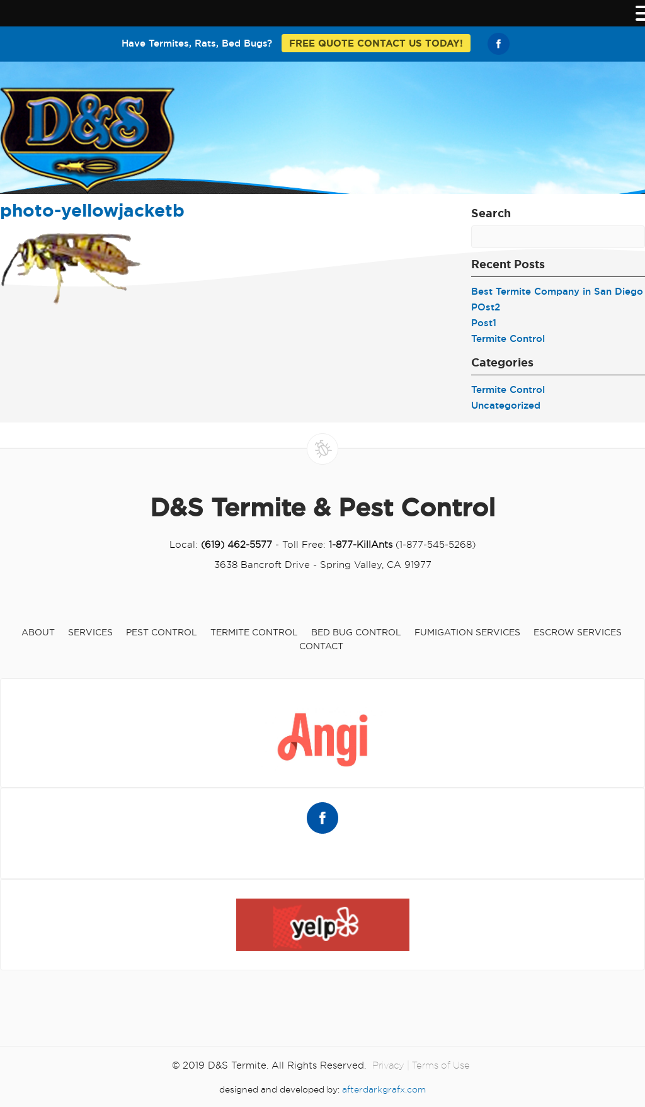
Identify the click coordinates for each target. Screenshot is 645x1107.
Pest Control (161, 632)
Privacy (388, 1065)
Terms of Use (441, 1065)
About (38, 632)
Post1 (483, 322)
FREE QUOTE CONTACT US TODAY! (376, 43)
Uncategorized (505, 405)
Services (90, 632)
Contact (321, 646)
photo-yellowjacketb (92, 210)
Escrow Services (578, 632)
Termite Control (508, 338)
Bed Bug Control (356, 632)
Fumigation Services (467, 632)
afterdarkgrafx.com (384, 1089)
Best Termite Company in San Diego (557, 291)
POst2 (485, 307)
